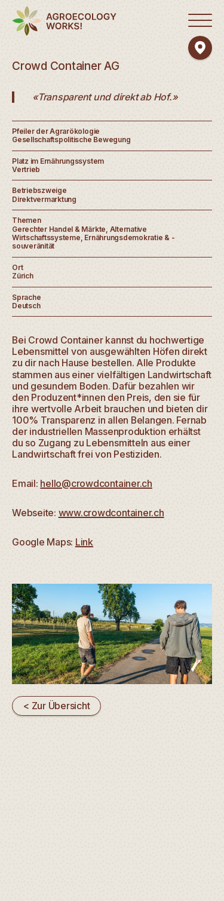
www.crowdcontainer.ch (111, 513)
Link (84, 542)
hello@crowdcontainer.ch (96, 483)
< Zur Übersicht (56, 706)
